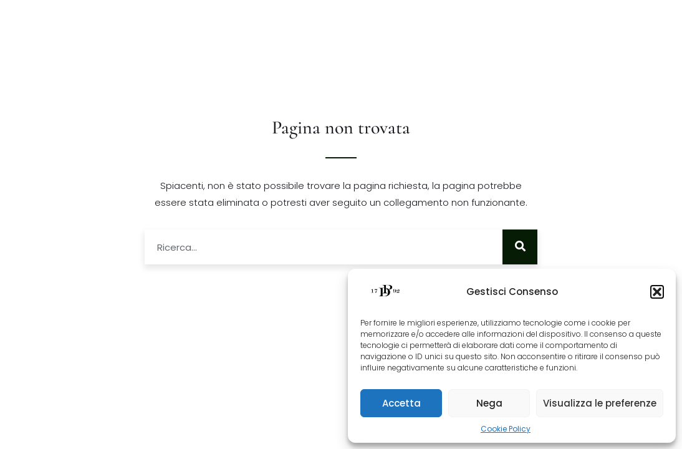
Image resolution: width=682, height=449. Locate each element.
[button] (657, 292)
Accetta (401, 403)
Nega (489, 403)
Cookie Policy (506, 428)
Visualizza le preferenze (599, 403)
